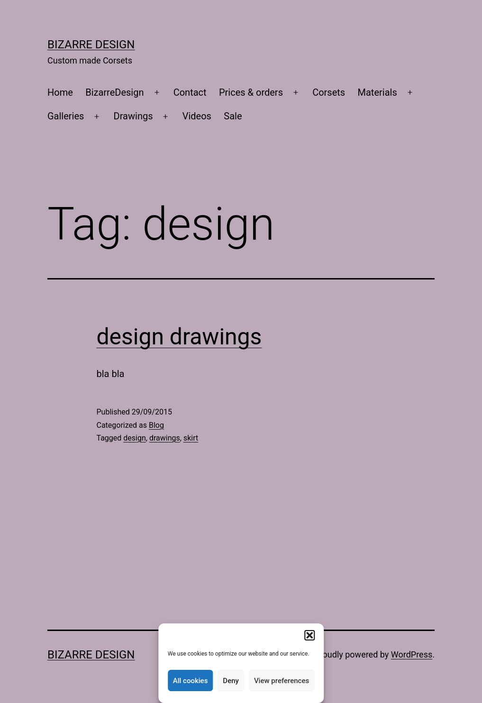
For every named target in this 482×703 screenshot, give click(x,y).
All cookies (190, 680)
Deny (231, 680)
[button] (309, 635)
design (134, 437)
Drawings (133, 116)
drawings (164, 437)
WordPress (411, 654)
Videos (196, 116)
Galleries (65, 116)
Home (60, 92)
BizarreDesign (114, 92)
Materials (377, 92)
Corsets (328, 92)
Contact (190, 92)
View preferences (281, 680)
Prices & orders (251, 92)
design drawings (179, 336)
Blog (156, 425)
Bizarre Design (91, 44)
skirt (190, 437)
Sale (233, 116)
